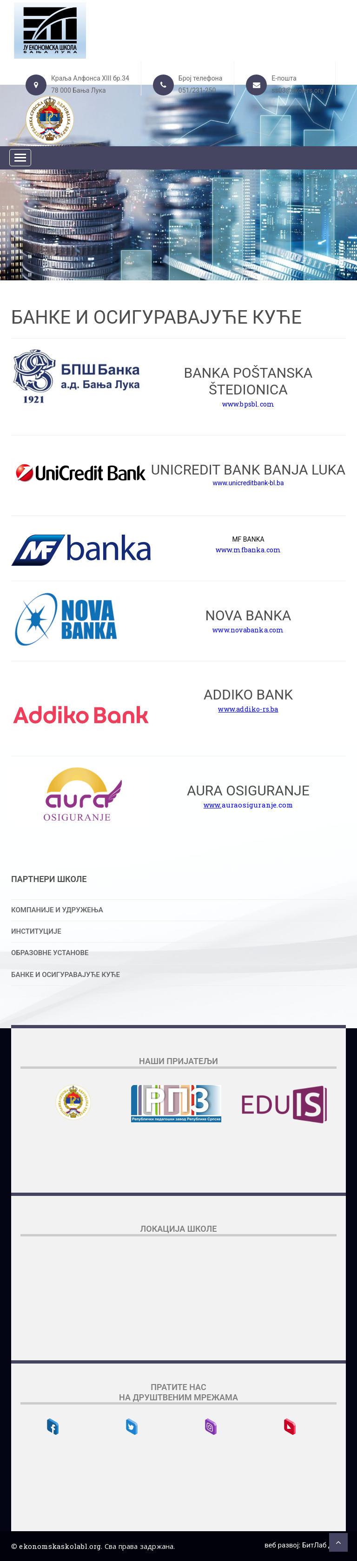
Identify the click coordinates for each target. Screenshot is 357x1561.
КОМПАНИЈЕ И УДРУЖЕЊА (57, 910)
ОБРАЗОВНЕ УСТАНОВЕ (49, 953)
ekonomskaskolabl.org (60, 1546)
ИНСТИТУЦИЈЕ (36, 931)
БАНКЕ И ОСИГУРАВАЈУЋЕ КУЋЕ (65, 975)
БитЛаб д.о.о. (324, 1545)
